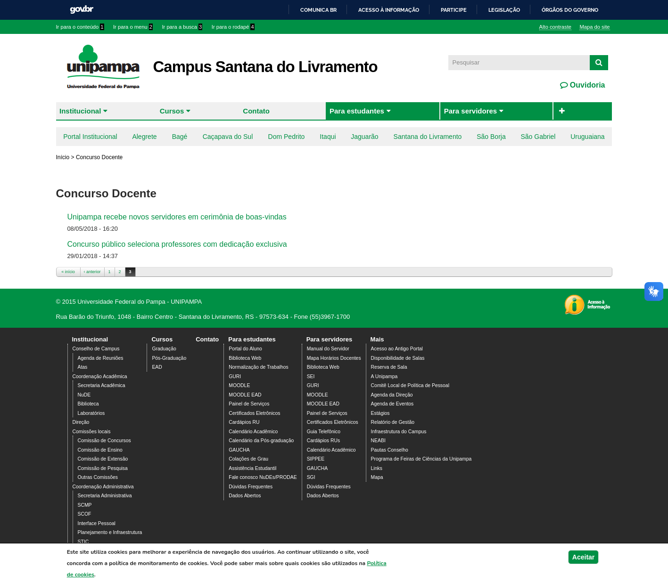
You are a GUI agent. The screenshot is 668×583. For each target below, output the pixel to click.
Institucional (80, 111)
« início (68, 271)
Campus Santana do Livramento (265, 66)
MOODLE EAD (245, 394)
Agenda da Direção (392, 394)
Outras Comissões (98, 477)
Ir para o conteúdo (80, 27)
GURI (235, 376)
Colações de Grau (248, 459)
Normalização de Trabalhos (258, 367)
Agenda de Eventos (392, 403)
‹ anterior (91, 271)
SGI (311, 477)
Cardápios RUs (323, 440)
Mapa (377, 477)
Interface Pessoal (96, 523)
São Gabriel (537, 136)
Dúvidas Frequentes (250, 486)
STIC (83, 541)
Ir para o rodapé (233, 27)
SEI (311, 376)
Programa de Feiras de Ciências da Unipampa (421, 459)
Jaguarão (364, 136)
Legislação (504, 10)
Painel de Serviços (249, 403)
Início (63, 157)
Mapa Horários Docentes (334, 358)
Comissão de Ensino (100, 450)
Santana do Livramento (428, 136)
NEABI (378, 440)
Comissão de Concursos (104, 440)
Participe (454, 10)
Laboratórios (91, 413)
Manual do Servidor (328, 348)
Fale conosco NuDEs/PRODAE (263, 477)
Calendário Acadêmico (253, 431)
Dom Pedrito (286, 136)
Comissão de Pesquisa (103, 468)
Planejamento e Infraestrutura (110, 532)
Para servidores (470, 111)
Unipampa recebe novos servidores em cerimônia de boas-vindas (177, 217)
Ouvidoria (586, 85)
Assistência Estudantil (252, 468)
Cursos (172, 111)
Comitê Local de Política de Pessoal (410, 385)
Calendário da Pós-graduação (261, 440)
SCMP (85, 505)
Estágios (380, 413)
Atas (83, 367)
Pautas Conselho (389, 450)
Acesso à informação (388, 10)
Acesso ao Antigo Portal (397, 348)
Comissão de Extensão (103, 459)
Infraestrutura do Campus (399, 431)
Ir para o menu (133, 27)
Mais (377, 339)
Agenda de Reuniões (101, 358)
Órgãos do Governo (570, 10)
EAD (157, 367)
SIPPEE (316, 459)
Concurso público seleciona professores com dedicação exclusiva (177, 244)
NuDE (84, 394)
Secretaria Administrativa (105, 495)
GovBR (81, 9)
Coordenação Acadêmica (100, 376)
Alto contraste (555, 27)
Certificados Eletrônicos (254, 413)
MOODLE (239, 385)
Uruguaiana (587, 136)
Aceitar (583, 559)
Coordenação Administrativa (103, 486)
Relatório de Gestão (392, 422)
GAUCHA (239, 450)
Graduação (164, 348)
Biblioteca (88, 403)
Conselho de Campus (96, 348)
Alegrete (144, 136)
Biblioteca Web (245, 358)
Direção (81, 422)
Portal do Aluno (245, 348)
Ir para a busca (182, 27)
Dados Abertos (245, 495)
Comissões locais (92, 431)
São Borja (491, 136)
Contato (256, 111)
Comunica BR (318, 10)
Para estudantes (357, 111)
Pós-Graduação (169, 358)
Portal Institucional (90, 136)
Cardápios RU (244, 422)
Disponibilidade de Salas (398, 358)
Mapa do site (594, 27)
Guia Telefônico (323, 431)
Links (376, 468)
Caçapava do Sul (228, 136)
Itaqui (328, 136)
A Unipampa (384, 376)
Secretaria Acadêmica (101, 385)
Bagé (180, 136)
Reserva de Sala (389, 367)
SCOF (84, 514)
